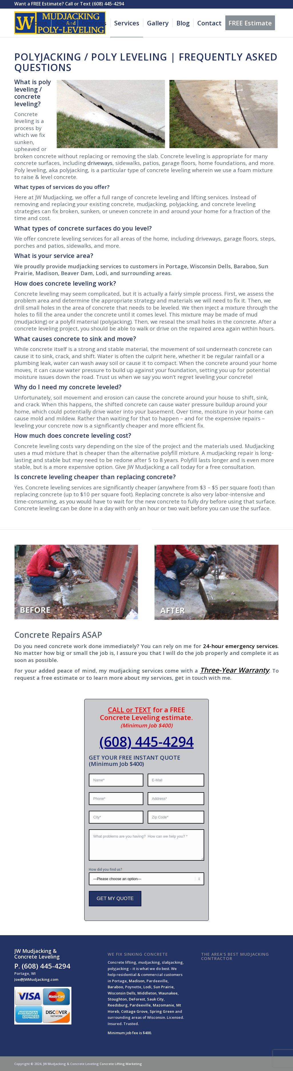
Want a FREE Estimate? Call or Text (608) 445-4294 (69, 4)
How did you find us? (105, 869)
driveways (100, 162)
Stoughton (117, 999)
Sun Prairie (163, 986)
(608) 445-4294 (146, 741)
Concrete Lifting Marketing (121, 1064)
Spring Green (162, 1011)
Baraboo (115, 986)
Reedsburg (118, 1005)
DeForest (137, 999)
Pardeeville (140, 1005)
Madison (137, 980)
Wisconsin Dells (121, 993)
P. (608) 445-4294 (42, 966)
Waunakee (168, 993)
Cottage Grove (134, 1011)
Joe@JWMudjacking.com (36, 979)
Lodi (147, 986)
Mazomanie (163, 1005)
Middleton (146, 993)
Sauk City (155, 999)
